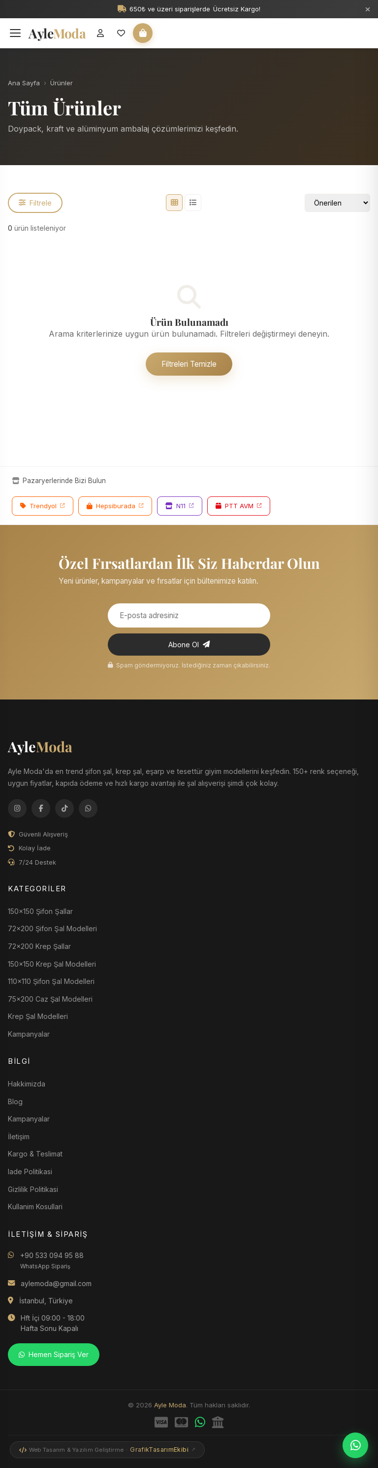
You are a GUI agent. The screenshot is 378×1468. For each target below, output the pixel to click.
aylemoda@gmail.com (56, 1283)
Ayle (40, 746)
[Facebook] (41, 808)
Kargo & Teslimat (35, 1154)
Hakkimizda (26, 1084)
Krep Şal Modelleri (38, 1016)
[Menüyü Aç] (15, 33)
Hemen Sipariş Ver (54, 1354)
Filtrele (35, 203)
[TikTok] (64, 808)
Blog (15, 1101)
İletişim (19, 1136)
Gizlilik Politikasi (33, 1189)
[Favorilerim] (121, 33)
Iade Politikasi (30, 1171)
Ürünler (61, 83)
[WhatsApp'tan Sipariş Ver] (355, 1445)
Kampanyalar (29, 1119)
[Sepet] (143, 33)
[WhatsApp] (88, 808)
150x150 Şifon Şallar (40, 911)
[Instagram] (17, 808)
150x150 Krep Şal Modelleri (52, 964)
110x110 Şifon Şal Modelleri (51, 981)
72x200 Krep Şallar (39, 946)
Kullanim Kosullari (35, 1206)
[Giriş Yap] (100, 33)
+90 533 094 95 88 (52, 1260)
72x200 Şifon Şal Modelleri (52, 928)
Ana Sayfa (24, 83)
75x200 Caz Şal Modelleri (50, 999)
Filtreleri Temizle (189, 364)
